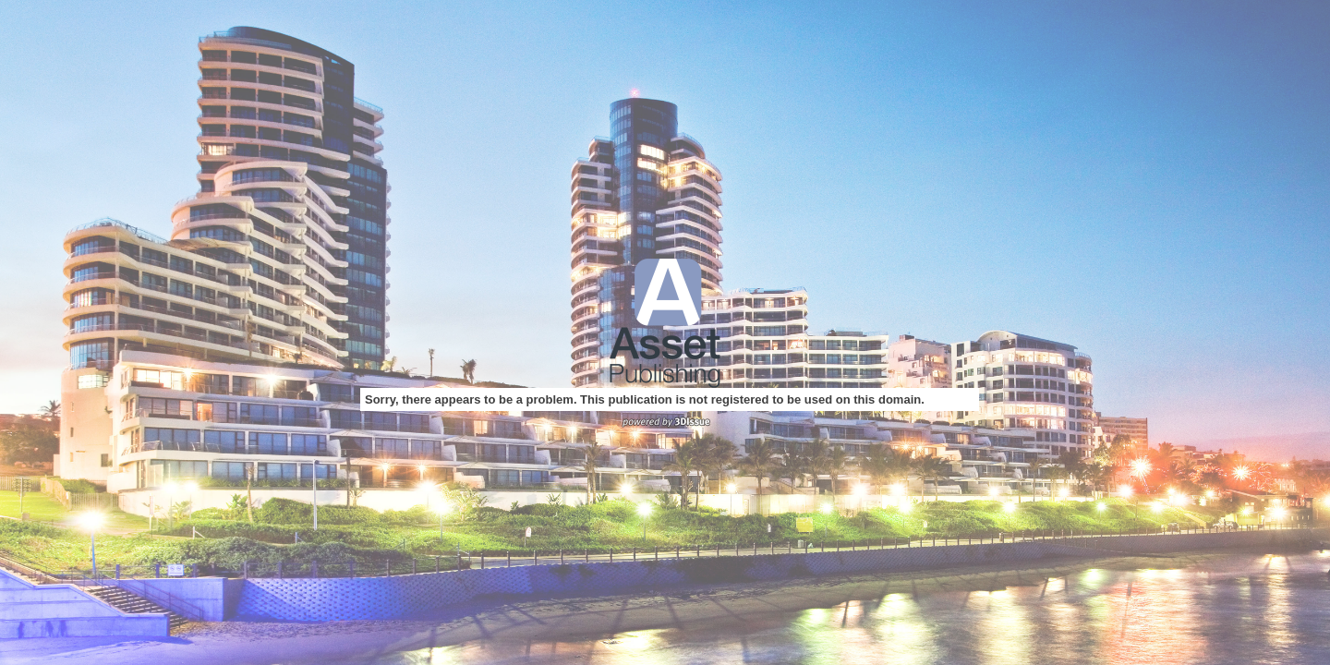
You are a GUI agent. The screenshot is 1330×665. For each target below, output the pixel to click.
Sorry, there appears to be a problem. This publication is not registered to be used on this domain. (645, 399)
